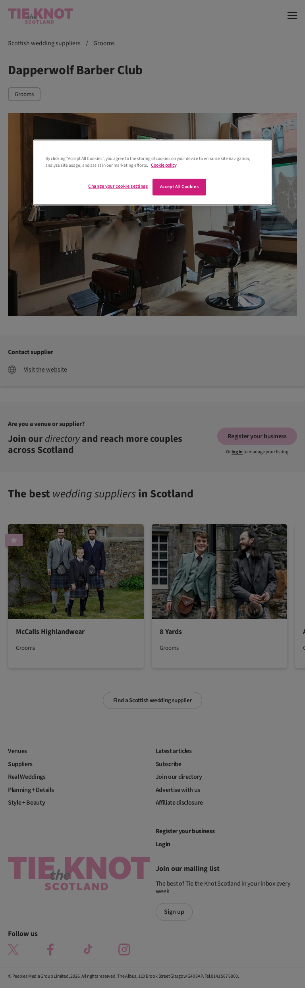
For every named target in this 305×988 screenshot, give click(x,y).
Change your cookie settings (118, 186)
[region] (152, 173)
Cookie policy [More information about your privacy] (163, 165)
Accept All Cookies (179, 187)
